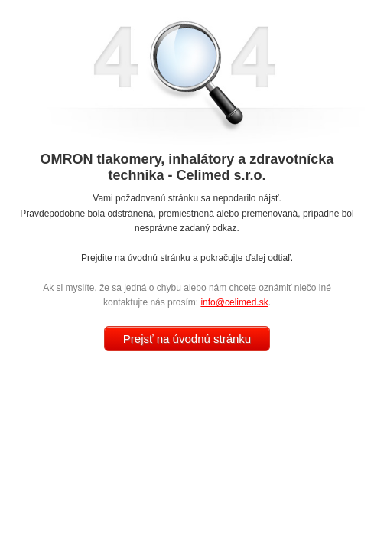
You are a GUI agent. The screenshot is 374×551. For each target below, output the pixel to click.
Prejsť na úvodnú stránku (187, 338)
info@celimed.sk (234, 302)
